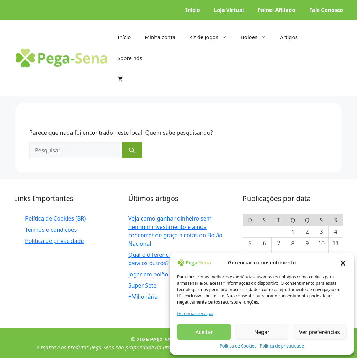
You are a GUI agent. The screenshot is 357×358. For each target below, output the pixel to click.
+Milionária (143, 296)
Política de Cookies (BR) (55, 218)
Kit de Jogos (211, 37)
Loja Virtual (229, 9)
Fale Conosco (326, 9)
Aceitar (204, 331)
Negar (261, 331)
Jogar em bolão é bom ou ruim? (169, 274)
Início (192, 9)
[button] (343, 262)
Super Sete (142, 285)
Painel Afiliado (276, 9)
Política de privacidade (282, 346)
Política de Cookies (238, 346)
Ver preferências (319, 331)
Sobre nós (129, 57)
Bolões (257, 37)
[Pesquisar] (132, 150)
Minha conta (160, 36)
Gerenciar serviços (195, 313)
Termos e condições (51, 229)
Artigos (289, 36)
